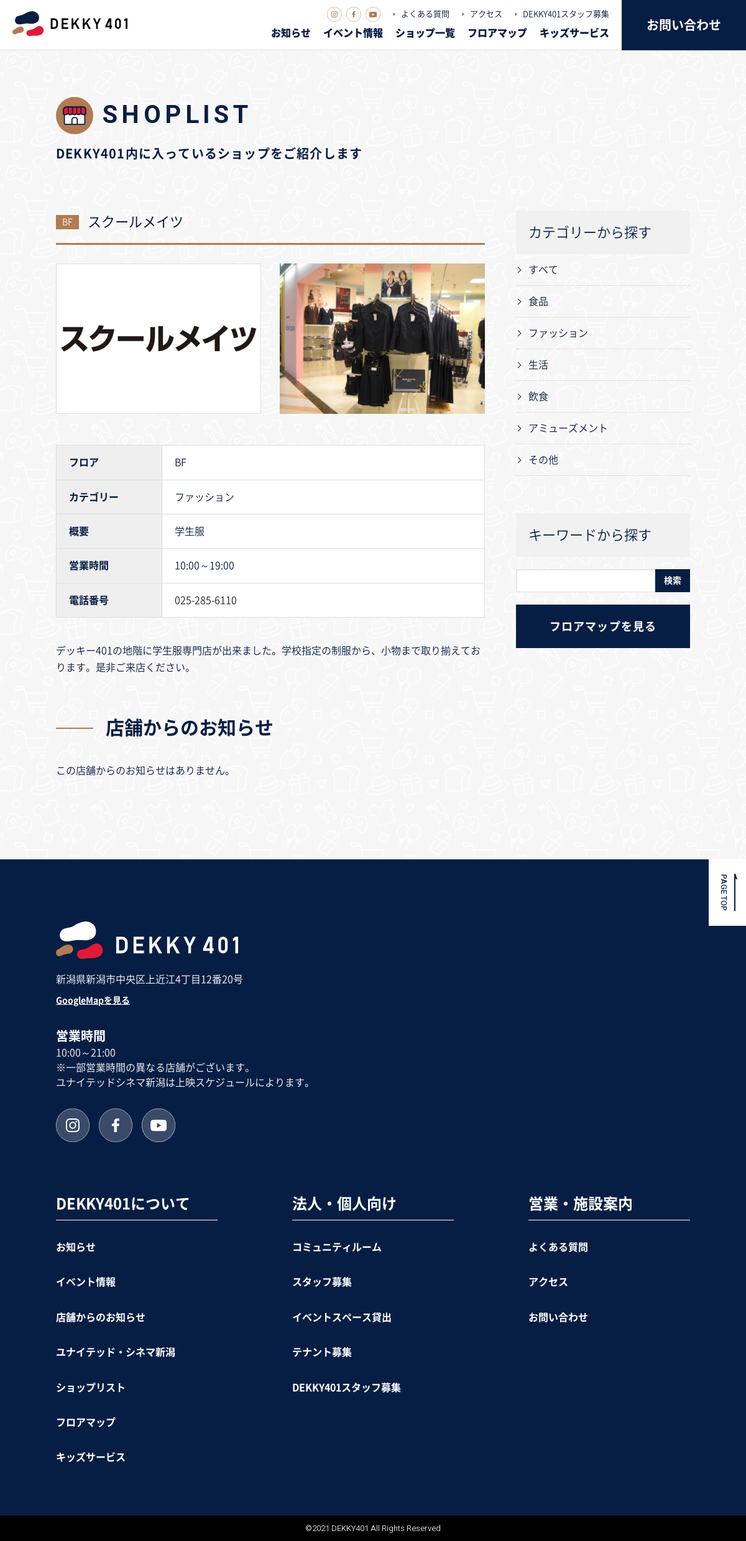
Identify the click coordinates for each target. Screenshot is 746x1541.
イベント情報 (353, 33)
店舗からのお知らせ (100, 1317)
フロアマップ (497, 33)
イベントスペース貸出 (342, 1317)
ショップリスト (91, 1387)
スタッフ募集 (322, 1282)
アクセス (486, 14)
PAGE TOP (724, 892)
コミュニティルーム (337, 1247)
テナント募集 (322, 1352)
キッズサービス (574, 33)
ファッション (558, 333)
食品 (538, 301)
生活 (538, 365)
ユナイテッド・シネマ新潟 (115, 1352)
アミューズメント (568, 428)
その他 (543, 460)
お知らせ (291, 33)
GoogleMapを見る (93, 1000)
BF (67, 221)
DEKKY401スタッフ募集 (566, 14)
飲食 (538, 396)
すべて (543, 270)
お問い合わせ (684, 25)
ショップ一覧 (425, 33)
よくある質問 (425, 14)
